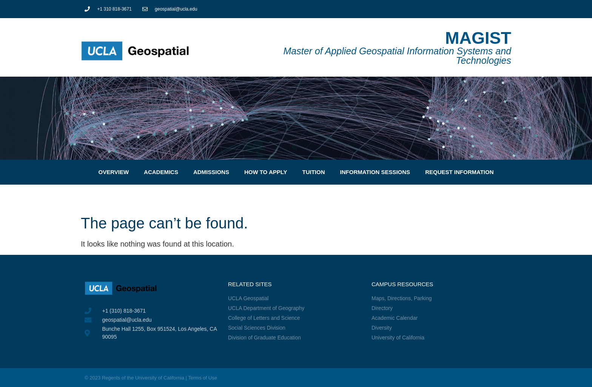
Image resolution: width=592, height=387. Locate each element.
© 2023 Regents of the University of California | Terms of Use (151, 378)
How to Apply (265, 172)
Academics (161, 172)
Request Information (459, 172)
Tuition (313, 172)
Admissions (211, 172)
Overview (113, 172)
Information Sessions (375, 172)
